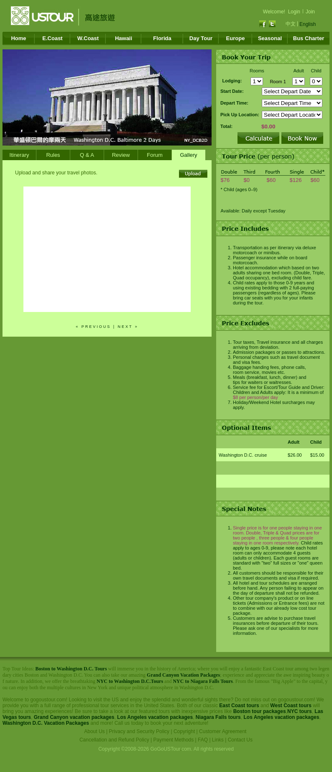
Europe (235, 38)
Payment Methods (173, 740)
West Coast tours (290, 705)
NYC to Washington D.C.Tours (130, 681)
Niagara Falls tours (218, 717)
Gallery (188, 155)
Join (310, 12)
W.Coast (88, 38)
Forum (155, 155)
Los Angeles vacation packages (155, 717)
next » (128, 327)
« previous (93, 327)
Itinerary (19, 155)
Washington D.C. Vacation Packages (46, 723)
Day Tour (200, 38)
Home (18, 38)
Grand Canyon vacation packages (74, 717)
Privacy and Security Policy (139, 731)
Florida (162, 38)
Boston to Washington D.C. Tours (71, 669)
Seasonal (270, 38)
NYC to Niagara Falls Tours (202, 681)
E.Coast (52, 38)
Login (294, 12)
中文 (291, 24)
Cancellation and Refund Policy (114, 740)
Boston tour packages (259, 711)
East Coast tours (239, 705)
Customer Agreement (222, 731)
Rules (53, 155)
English (307, 24)
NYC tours (299, 711)
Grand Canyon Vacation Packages (183, 675)
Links (218, 740)
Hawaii (123, 38)
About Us (94, 731)
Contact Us (240, 740)
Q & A (87, 155)
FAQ (203, 740)
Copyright (184, 731)
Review (121, 155)
